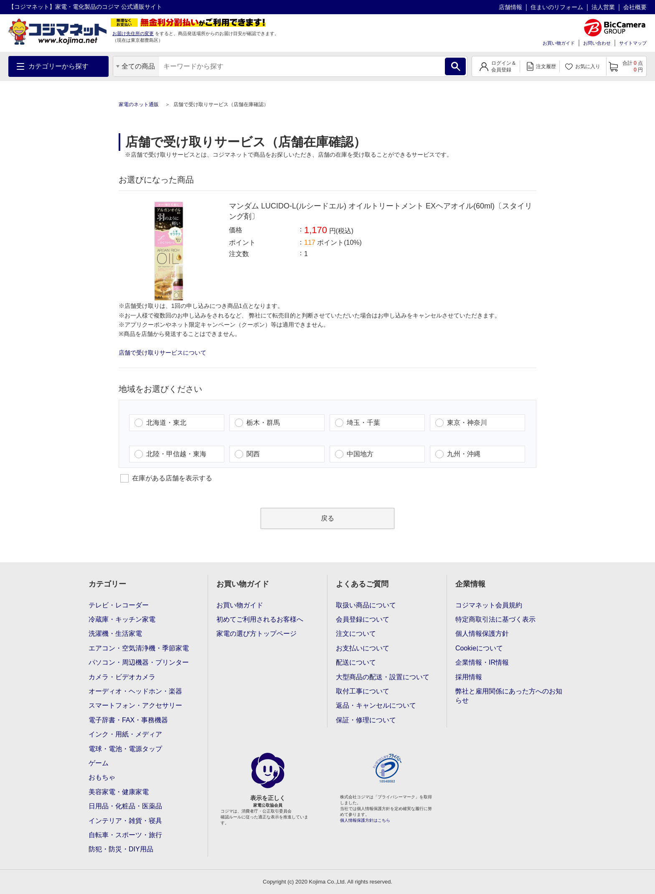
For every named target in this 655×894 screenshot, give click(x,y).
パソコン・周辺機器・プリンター (139, 662)
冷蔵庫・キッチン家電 (122, 619)
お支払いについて (362, 648)
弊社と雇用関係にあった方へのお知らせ (508, 696)
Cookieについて (479, 648)
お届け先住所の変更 (133, 33)
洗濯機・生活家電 (115, 633)
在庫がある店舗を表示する (166, 478)
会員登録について (362, 619)
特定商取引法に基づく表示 (495, 619)
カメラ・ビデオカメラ (122, 677)
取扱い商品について (366, 605)
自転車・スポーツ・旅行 (125, 834)
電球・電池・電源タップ (125, 748)
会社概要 (635, 7)
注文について (356, 633)
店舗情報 (510, 7)
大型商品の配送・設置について (382, 677)
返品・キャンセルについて (376, 705)
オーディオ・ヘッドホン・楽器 (135, 691)
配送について (356, 662)
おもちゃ (102, 777)
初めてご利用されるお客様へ (259, 619)
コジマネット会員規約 (488, 605)
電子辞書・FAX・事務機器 (128, 720)
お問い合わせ (597, 43)
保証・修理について (366, 720)
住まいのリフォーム (557, 7)
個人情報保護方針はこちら (365, 820)
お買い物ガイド (559, 43)
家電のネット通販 (139, 104)
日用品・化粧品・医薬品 (125, 806)
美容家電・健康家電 (119, 791)
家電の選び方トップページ (256, 633)
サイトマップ (633, 43)
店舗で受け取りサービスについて (162, 352)
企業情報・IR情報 (482, 662)
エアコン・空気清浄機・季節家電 (139, 648)
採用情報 (468, 677)
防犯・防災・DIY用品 (121, 849)
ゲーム (99, 763)
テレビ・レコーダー (119, 605)
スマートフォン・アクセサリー (135, 705)
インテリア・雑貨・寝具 (125, 820)
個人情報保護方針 (482, 633)
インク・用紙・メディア (125, 734)
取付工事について (362, 691)
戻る (327, 518)
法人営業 (603, 7)
